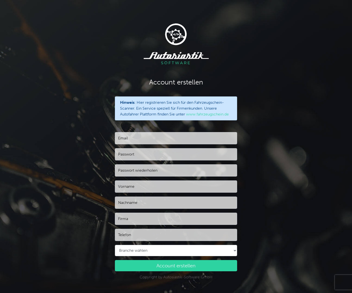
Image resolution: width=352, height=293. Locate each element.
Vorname (126, 186)
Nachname (127, 202)
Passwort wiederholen (137, 170)
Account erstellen (176, 266)
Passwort (126, 154)
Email (123, 138)
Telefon (124, 234)
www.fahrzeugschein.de (207, 114)
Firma (123, 218)
